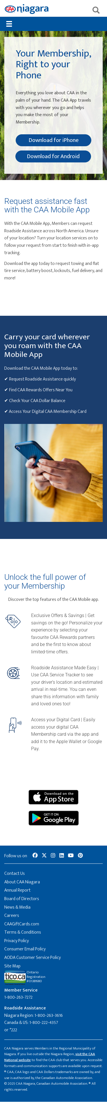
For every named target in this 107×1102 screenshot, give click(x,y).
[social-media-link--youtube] (71, 856)
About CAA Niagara (22, 882)
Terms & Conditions (22, 932)
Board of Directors (21, 899)
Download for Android (53, 156)
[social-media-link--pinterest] (80, 856)
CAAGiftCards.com (21, 924)
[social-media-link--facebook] (35, 856)
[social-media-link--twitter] (44, 856)
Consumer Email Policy (25, 949)
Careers (11, 915)
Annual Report (17, 890)
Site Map (12, 966)
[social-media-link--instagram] (53, 856)
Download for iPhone (54, 140)
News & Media (17, 907)
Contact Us (14, 873)
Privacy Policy (16, 941)
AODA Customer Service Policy (32, 957)
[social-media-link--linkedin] (61, 856)
